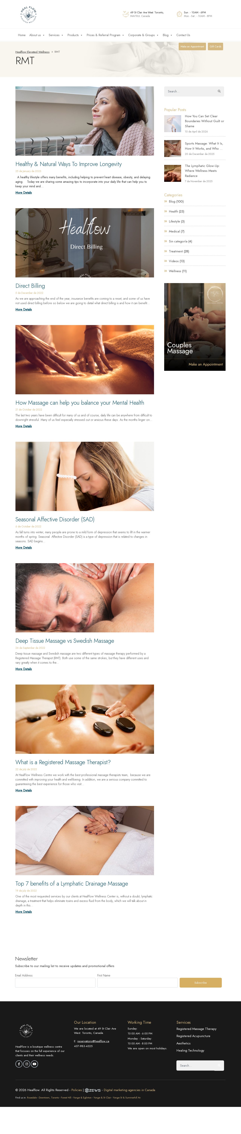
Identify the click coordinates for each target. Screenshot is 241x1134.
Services (56, 35)
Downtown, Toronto (49, 1096)
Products (75, 35)
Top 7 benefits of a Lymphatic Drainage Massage (75, 883)
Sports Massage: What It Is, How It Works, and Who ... (204, 146)
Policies (77, 1089)
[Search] (189, 91)
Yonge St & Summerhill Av (127, 1096)
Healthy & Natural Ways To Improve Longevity (71, 164)
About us (37, 35)
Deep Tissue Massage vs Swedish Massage (68, 640)
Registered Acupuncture (193, 1035)
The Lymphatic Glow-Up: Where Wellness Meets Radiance (202, 170)
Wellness (175, 270)
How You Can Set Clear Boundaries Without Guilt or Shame (204, 121)
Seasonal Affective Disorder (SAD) (57, 519)
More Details (23, 192)
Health (173, 211)
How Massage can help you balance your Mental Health (84, 402)
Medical (174, 230)
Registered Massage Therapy (196, 1028)
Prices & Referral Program (105, 35)
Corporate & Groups (143, 35)
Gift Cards (215, 46)
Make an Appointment (192, 46)
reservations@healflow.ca (93, 1040)
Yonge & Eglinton (82, 1096)
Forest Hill (66, 1096)
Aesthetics (183, 1042)
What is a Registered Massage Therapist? (66, 761)
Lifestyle (174, 221)
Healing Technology (190, 1049)
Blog (168, 35)
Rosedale (32, 1096)
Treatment (176, 250)
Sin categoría (178, 240)
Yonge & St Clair (102, 1096)
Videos (174, 260)
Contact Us (183, 35)
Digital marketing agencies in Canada (129, 1089)
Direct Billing (31, 285)
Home (22, 35)
